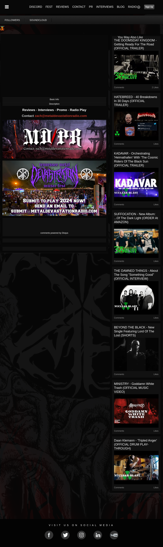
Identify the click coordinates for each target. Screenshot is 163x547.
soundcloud (38, 20)
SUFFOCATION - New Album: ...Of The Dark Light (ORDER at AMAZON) (136, 218)
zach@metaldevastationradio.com (61, 116)
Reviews (29, 110)
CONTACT (78, 6)
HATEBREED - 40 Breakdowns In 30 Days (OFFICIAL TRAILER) (135, 101)
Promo (62, 110)
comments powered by (54, 233)
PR (91, 6)
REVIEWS (62, 6)
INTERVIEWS (104, 6)
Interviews (46, 110)
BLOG (121, 6)
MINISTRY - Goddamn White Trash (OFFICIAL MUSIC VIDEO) (134, 388)
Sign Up (149, 7)
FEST (49, 6)
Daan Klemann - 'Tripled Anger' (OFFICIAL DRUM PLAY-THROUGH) (135, 444)
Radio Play (78, 110)
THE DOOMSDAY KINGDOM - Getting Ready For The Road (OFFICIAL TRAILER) (135, 44)
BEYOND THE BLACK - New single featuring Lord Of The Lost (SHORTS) (134, 331)
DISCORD (35, 6)
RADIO (132, 6)
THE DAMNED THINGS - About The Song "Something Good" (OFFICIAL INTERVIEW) (136, 274)
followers (12, 20)
